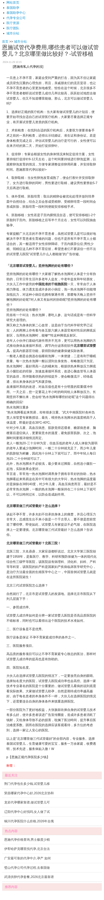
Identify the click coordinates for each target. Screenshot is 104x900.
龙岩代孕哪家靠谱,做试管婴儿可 (27, 802)
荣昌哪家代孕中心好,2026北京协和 (29, 793)
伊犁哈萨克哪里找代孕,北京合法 (27, 849)
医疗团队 (12, 28)
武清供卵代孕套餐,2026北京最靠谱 (29, 877)
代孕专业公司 (16, 18)
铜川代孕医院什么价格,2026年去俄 (29, 821)
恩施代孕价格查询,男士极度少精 (27, 839)
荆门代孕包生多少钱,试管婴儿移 (27, 783)
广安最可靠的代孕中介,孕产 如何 (27, 858)
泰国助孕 (12, 7)
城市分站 (12, 33)
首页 (5, 41)
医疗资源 (12, 23)
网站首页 (12, 2)
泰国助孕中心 (16, 12)
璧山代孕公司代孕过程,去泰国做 (27, 867)
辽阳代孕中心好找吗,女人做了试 (27, 811)
